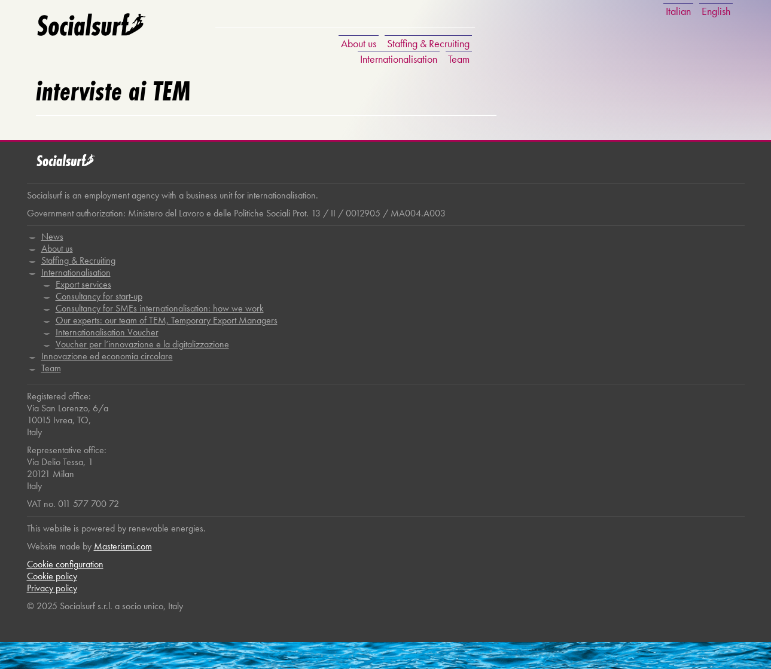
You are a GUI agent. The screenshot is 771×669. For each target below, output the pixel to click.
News (52, 236)
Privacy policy (52, 588)
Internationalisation (398, 59)
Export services (83, 284)
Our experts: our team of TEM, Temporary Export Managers (167, 320)
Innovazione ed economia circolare (107, 356)
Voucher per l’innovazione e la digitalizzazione (142, 344)
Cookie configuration (65, 564)
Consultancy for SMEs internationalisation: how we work (160, 308)
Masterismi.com (123, 546)
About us (358, 43)
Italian (678, 11)
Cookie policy (52, 576)
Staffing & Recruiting (428, 43)
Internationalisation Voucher (107, 332)
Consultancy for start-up (99, 296)
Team (459, 59)
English (716, 11)
